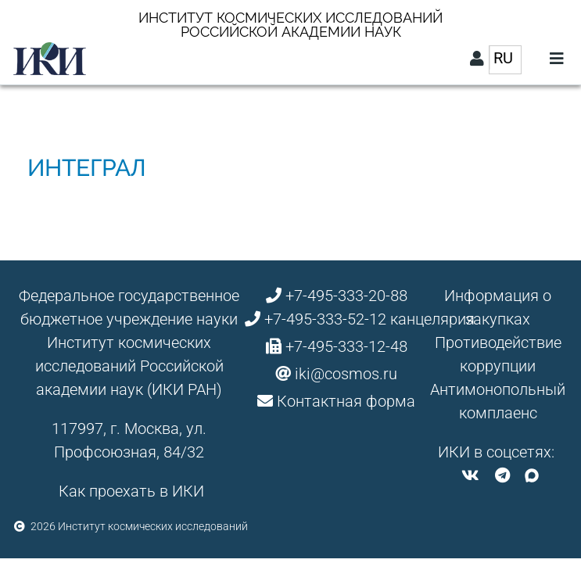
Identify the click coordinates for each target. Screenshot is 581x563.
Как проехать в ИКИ (131, 491)
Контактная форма (346, 401)
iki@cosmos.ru (346, 373)
